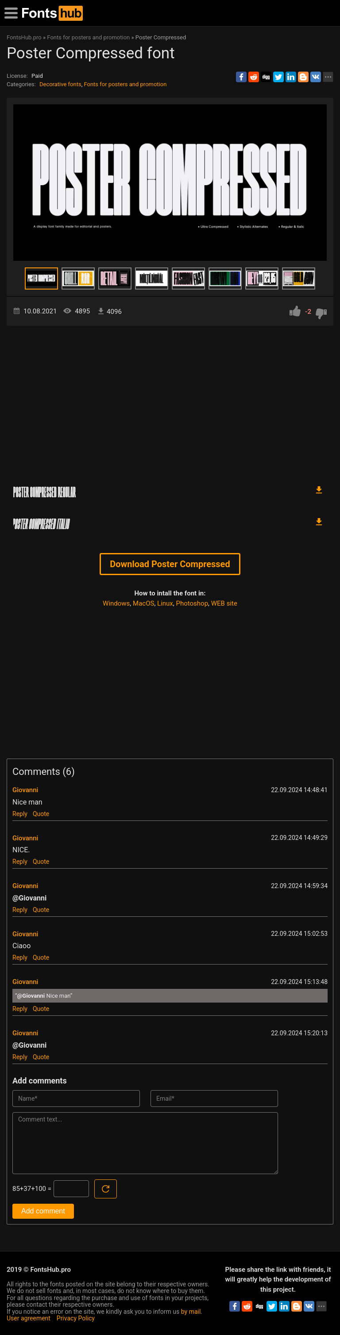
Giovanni (25, 790)
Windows (116, 603)
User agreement (28, 1318)
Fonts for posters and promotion (125, 84)
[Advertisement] (170, 401)
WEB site (224, 603)
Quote (41, 813)
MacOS (143, 603)
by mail (191, 1311)
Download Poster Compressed (170, 564)
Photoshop (192, 603)
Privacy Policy (76, 1318)
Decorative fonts (60, 84)
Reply (19, 813)
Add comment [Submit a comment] (43, 1211)
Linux (165, 603)
